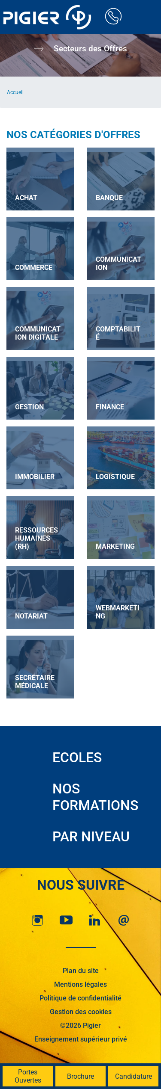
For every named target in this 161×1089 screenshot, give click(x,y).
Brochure (80, 1076)
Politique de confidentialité (80, 998)
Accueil (15, 92)
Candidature (133, 1076)
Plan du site (81, 971)
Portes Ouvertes (28, 1076)
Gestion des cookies (81, 1012)
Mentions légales (80, 984)
